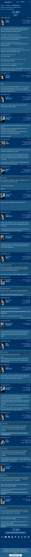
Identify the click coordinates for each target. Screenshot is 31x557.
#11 (30, 277)
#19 (30, 464)
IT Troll (4, 9)
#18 (30, 437)
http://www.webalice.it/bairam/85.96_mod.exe (12, 294)
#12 (30, 297)
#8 (30, 212)
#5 (30, 139)
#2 (30, 73)
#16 (30, 385)
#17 (30, 412)
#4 (30, 114)
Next (17, 12)
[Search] (29, 1)
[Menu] (2, 2)
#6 (30, 166)
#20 (30, 496)
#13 (30, 320)
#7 (30, 191)
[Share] (28, 18)
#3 (30, 94)
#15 (30, 364)
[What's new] (26, 1)
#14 (30, 341)
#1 (30, 17)
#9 (30, 233)
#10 (30, 253)
